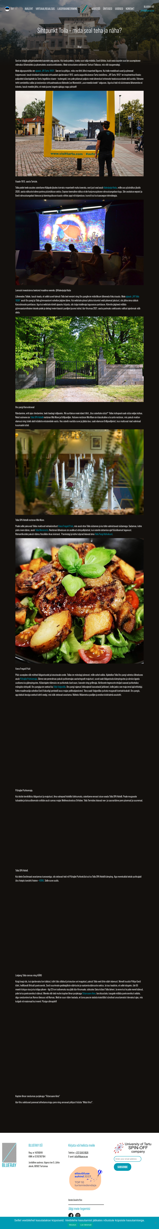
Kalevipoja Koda (110, 187)
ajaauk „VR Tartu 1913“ (45, 70)
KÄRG (41, 880)
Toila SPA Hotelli (36, 417)
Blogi (79, 46)
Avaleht (29, 9)
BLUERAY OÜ (149, 6)
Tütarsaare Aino (89, 993)
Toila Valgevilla (60, 686)
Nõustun (72, 1225)
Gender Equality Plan (75, 1200)
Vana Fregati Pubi (65, 526)
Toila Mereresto (41, 530)
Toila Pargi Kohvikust (103, 534)
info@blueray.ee (147, 10)
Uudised (119, 9)
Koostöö (96, 9)
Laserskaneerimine (67, 9)
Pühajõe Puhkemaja (28, 678)
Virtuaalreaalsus (45, 9)
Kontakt (130, 9)
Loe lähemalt (85, 1225)
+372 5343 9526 (81, 1152)
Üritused (107, 9)
